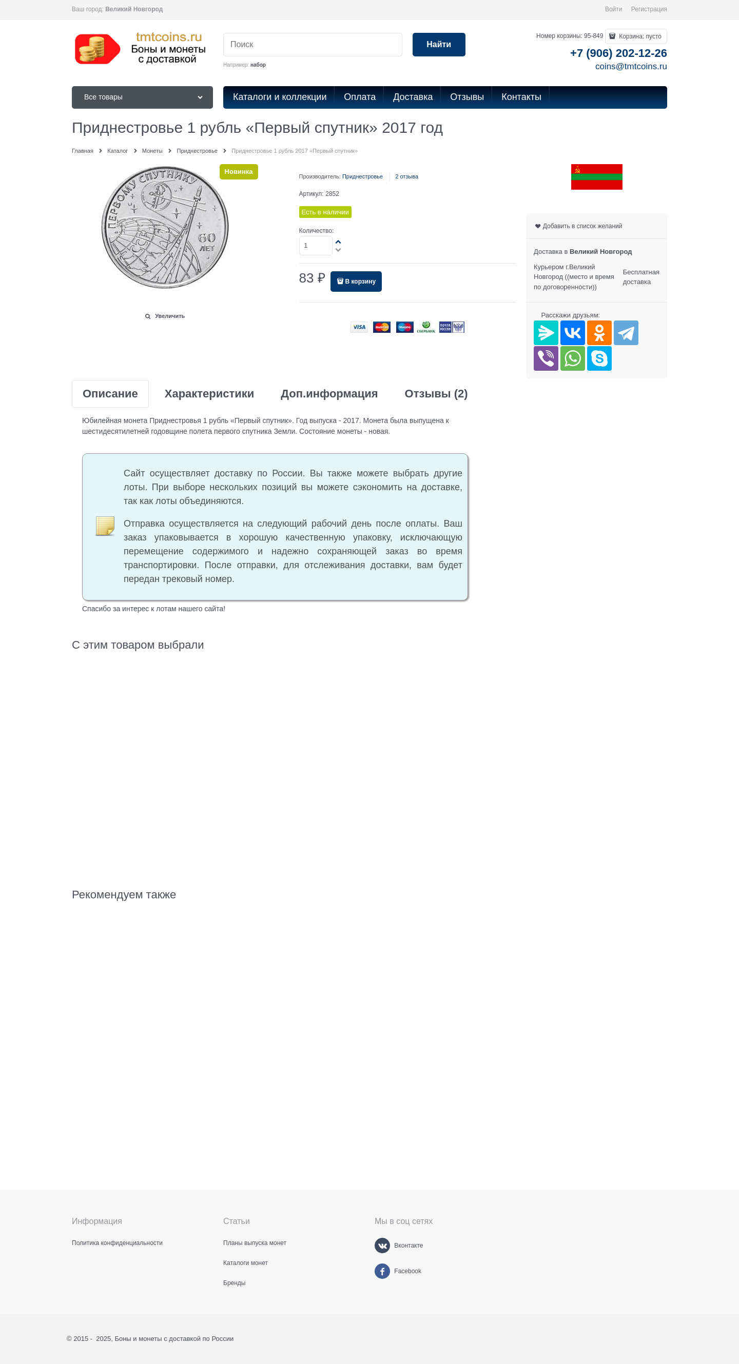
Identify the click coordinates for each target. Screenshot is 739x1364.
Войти (614, 9)
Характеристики (210, 393)
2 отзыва (406, 176)
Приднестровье (362, 176)
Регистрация (649, 9)
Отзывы (436, 393)
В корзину (360, 281)
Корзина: (639, 36)
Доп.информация (329, 393)
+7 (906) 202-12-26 (618, 53)
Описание (110, 393)
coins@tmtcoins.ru (631, 66)
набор (258, 65)
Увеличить (170, 316)
